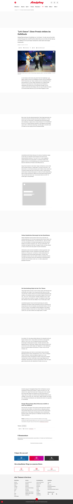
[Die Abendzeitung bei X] (52, 458)
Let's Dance (24, 425)
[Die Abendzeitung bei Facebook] (21, 458)
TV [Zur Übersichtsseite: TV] (42, 6)
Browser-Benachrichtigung (29, 487)
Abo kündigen (50, 487)
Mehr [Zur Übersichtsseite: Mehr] (55, 6)
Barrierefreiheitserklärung (51, 486)
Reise (15, 494)
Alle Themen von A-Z (28, 482)
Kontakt (37, 489)
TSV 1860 (15, 487)
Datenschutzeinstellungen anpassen (53, 489)
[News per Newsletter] (36, 469)
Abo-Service (38, 486)
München (15, 482)
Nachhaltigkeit (16, 496)
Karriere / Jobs (38, 483)
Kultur (15, 493)
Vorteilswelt (27, 490)
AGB (48, 483)
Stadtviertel (16, 483)
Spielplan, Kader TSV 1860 (29, 493)
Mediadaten (38, 490)
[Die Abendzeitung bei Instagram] (36, 458)
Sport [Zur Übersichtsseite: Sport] (27, 6)
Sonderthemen (38, 494)
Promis (15, 489)
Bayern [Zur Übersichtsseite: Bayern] (22, 6)
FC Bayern (15, 486)
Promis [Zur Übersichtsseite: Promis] (32, 6)
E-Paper (37, 487)
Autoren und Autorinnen (40, 482)
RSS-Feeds (27, 486)
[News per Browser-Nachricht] (52, 469)
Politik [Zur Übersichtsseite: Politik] (46, 6)
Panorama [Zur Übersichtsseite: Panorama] (37, 6)
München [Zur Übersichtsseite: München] (16, 6)
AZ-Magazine (38, 493)
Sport (15, 490)
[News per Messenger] (21, 469)
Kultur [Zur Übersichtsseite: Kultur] (50, 6)
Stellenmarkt (27, 494)
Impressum (49, 482)
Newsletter (27, 483)
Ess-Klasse (27, 489)
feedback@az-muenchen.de (44, 421)
